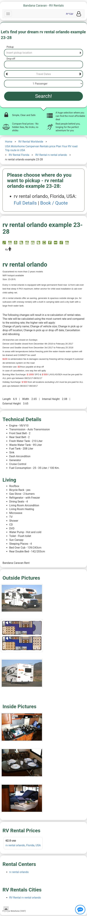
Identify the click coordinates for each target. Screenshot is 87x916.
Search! (43, 96)
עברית (69, 13)
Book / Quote (54, 203)
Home (8, 141)
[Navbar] (8, 14)
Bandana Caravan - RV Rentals (43, 5)
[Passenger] (43, 83)
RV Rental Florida (19, 155)
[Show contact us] (80, 909)
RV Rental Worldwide (30, 141)
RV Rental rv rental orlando (51, 155)
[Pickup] (43, 52)
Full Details (25, 203)
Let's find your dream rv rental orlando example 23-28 (43, 35)
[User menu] (79, 14)
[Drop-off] (43, 64)
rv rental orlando (19, 872)
